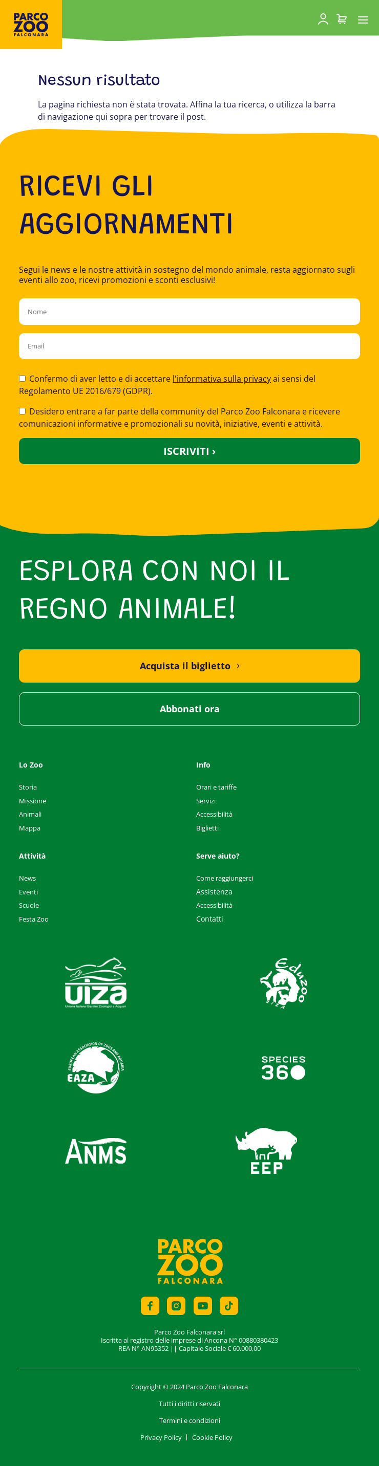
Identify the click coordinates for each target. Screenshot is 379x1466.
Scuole (29, 905)
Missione (32, 800)
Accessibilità (214, 814)
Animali (30, 814)
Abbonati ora (190, 709)
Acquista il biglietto (185, 666)
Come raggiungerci (224, 878)
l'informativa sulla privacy (222, 378)
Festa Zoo (34, 919)
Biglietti (207, 828)
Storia (28, 787)
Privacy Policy (161, 1437)
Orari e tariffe (216, 787)
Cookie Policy (212, 1437)
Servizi (206, 800)
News (27, 878)
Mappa (29, 828)
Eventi (28, 891)
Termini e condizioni (189, 1420)
